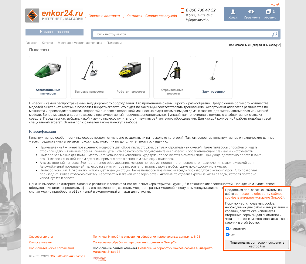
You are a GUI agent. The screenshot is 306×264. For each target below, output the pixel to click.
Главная (31, 42)
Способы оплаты (41, 236)
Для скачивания (40, 242)
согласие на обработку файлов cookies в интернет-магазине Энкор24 (254, 195)
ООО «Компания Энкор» (67, 256)
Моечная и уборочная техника (80, 42)
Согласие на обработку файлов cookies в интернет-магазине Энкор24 (153, 249)
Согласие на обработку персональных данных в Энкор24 (135, 242)
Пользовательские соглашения (51, 248)
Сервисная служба (161, 16)
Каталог (47, 42)
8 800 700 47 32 (201, 10)
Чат (230, 235)
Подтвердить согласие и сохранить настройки (257, 244)
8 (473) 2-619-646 (199, 15)
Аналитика (236, 229)
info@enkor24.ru (197, 19)
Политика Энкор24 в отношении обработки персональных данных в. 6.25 (146, 236)
